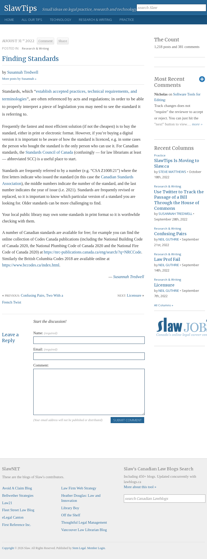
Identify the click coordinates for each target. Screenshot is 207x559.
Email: (45, 349)
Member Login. (96, 548)
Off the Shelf (70, 515)
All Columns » (163, 305)
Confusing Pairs (170, 233)
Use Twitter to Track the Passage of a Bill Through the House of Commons (179, 200)
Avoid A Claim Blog (17, 488)
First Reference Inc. (16, 525)
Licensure (134, 295)
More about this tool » (140, 487)
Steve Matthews (172, 171)
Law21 (7, 503)
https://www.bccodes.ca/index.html (30, 265)
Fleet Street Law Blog (18, 510)
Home (9, 19)
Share (62, 41)
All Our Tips (32, 19)
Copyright (8, 548)
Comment (45, 41)
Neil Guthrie (168, 239)
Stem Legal (79, 548)
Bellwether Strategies (17, 495)
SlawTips (20, 8)
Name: (45, 333)
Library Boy (70, 508)
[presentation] (72, 433)
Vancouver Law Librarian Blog (84, 530)
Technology (60, 19)
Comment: (41, 365)
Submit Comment (127, 420)
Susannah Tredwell (22, 72)
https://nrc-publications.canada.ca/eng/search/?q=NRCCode (92, 252)
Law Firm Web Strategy (78, 488)
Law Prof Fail (167, 259)
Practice (127, 19)
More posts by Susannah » (19, 79)
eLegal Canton (12, 517)
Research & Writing (95, 19)
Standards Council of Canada (49, 152)
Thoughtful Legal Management (84, 522)
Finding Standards (30, 59)
